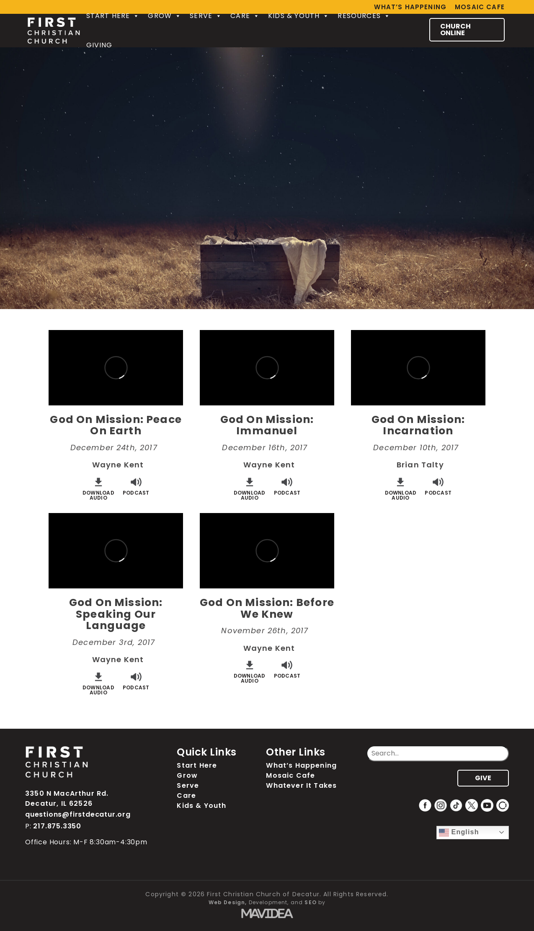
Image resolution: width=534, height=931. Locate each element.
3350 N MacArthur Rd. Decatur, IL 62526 (66, 798)
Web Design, (228, 902)
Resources (364, 16)
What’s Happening (301, 765)
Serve (206, 16)
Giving (99, 45)
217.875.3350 (57, 826)
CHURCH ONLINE (455, 29)
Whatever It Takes (301, 785)
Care (245, 16)
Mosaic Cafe (480, 7)
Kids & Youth (298, 16)
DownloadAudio (98, 488)
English (459, 833)
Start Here (113, 16)
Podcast (136, 485)
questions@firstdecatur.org (78, 814)
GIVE (483, 778)
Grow (164, 16)
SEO (310, 902)
